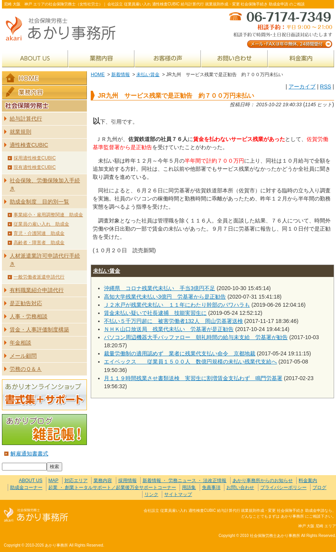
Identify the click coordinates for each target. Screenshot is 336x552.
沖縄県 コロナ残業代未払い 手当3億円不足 (159, 288)
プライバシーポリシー (283, 487)
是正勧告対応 (26, 303)
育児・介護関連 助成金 (39, 233)
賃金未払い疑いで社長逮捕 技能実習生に (155, 313)
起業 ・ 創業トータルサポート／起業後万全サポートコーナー (112, 487)
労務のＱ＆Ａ (26, 369)
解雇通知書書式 (29, 453)
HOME (98, 74)
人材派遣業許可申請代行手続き (45, 260)
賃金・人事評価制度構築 (39, 329)
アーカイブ (302, 86)
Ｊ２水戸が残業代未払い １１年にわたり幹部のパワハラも (177, 305)
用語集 (189, 487)
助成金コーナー (26, 487)
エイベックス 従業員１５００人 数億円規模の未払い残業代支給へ (190, 361)
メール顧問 (23, 356)
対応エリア (76, 480)
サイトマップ (178, 494)
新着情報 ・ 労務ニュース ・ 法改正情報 (184, 480)
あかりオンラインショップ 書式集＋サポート (44, 394)
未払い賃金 (148, 74)
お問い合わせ (234, 58)
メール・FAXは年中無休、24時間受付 (280, 29)
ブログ (319, 487)
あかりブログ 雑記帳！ (44, 429)
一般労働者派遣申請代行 (39, 277)
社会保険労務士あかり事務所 (36, 515)
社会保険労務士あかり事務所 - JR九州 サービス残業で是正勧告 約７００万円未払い (64, 29)
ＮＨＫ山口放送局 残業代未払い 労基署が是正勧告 (169, 329)
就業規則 (20, 132)
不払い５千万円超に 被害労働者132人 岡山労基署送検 (173, 321)
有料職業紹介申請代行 (37, 290)
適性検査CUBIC (29, 145)
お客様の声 (168, 58)
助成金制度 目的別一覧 (39, 202)
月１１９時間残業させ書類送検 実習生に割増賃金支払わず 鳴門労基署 (193, 378)
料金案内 (301, 58)
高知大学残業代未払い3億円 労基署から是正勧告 (165, 297)
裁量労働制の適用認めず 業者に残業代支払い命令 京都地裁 (179, 353)
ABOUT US (35, 58)
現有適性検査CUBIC (35, 167)
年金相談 (20, 343)
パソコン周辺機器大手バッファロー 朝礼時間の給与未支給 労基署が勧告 (196, 337)
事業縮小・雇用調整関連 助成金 (48, 214)
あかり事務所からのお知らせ (262, 480)
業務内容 (101, 58)
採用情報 (127, 480)
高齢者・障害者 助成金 (39, 242)
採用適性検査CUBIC (35, 158)
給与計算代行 (26, 118)
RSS (325, 86)
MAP (53, 480)
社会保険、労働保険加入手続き (45, 184)
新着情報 (120, 74)
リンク (151, 494)
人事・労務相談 (29, 316)
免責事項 (211, 487)
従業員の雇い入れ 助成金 (41, 224)
